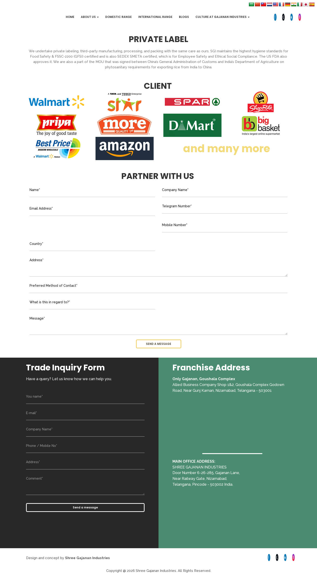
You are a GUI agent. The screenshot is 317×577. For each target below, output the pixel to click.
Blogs (184, 17)
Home (70, 17)
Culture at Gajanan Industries (222, 17)
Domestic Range (118, 17)
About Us (90, 17)
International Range (155, 17)
